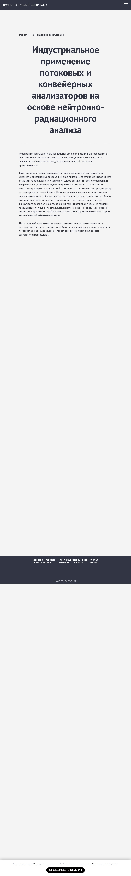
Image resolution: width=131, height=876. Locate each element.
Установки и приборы (44, 559)
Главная (23, 34)
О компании (63, 562)
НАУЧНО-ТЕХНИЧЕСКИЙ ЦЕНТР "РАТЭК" (25, 4)
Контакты (79, 562)
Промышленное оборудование (47, 34)
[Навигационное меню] (126, 5)
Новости (94, 562)
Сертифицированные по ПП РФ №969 (79, 559)
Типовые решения (42, 562)
